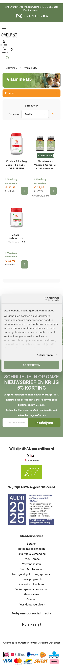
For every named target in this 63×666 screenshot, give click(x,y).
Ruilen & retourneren (31, 548)
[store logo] (23, 27)
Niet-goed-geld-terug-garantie (31, 553)
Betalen (31, 522)
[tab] (31, 632)
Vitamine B (12, 46)
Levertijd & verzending (31, 532)
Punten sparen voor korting (31, 568)
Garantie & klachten (31, 563)
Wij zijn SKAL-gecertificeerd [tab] (31, 427)
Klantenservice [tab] (31, 514)
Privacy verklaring (39, 621)
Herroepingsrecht (31, 558)
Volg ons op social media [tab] (31, 592)
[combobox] (31, 36)
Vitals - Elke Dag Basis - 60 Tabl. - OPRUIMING (16, 143)
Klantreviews (32, 573)
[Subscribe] (44, 401)
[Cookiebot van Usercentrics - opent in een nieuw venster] (45, 299)
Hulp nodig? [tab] (31, 603)
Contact (31, 578)
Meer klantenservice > (31, 583)
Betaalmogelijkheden (31, 527)
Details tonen (45, 355)
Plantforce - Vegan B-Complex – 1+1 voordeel (45, 143)
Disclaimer (54, 621)
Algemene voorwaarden (16, 621)
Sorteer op (14, 92)
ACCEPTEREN (31, 365)
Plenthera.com (31, 10)
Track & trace (31, 537)
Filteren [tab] (9, 71)
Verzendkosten (31, 543)
